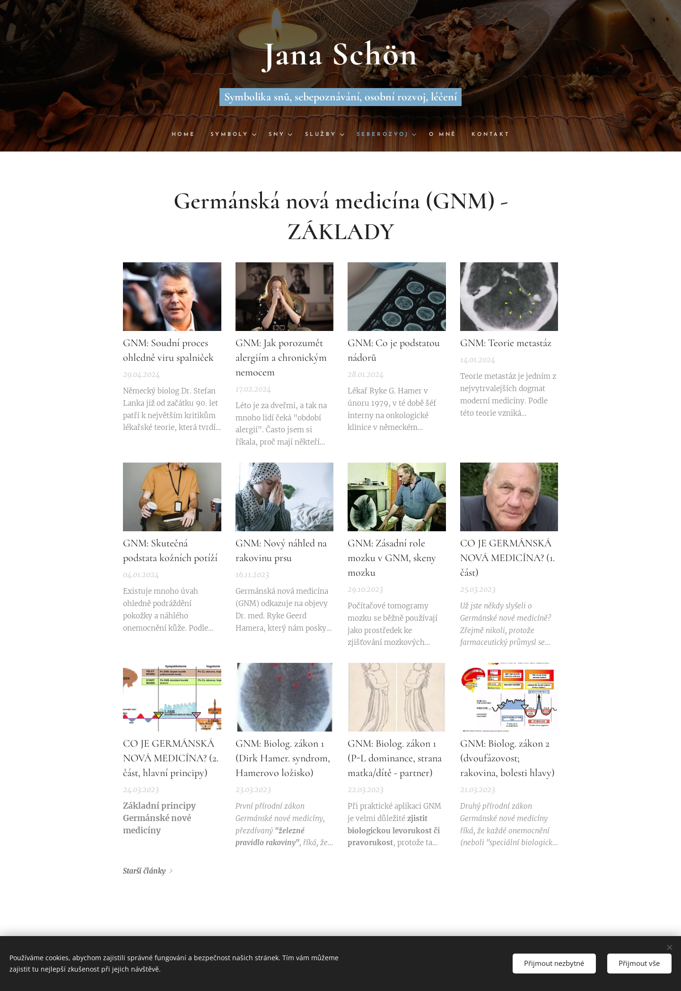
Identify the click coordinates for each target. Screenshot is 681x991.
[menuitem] (186, 135)
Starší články (144, 871)
